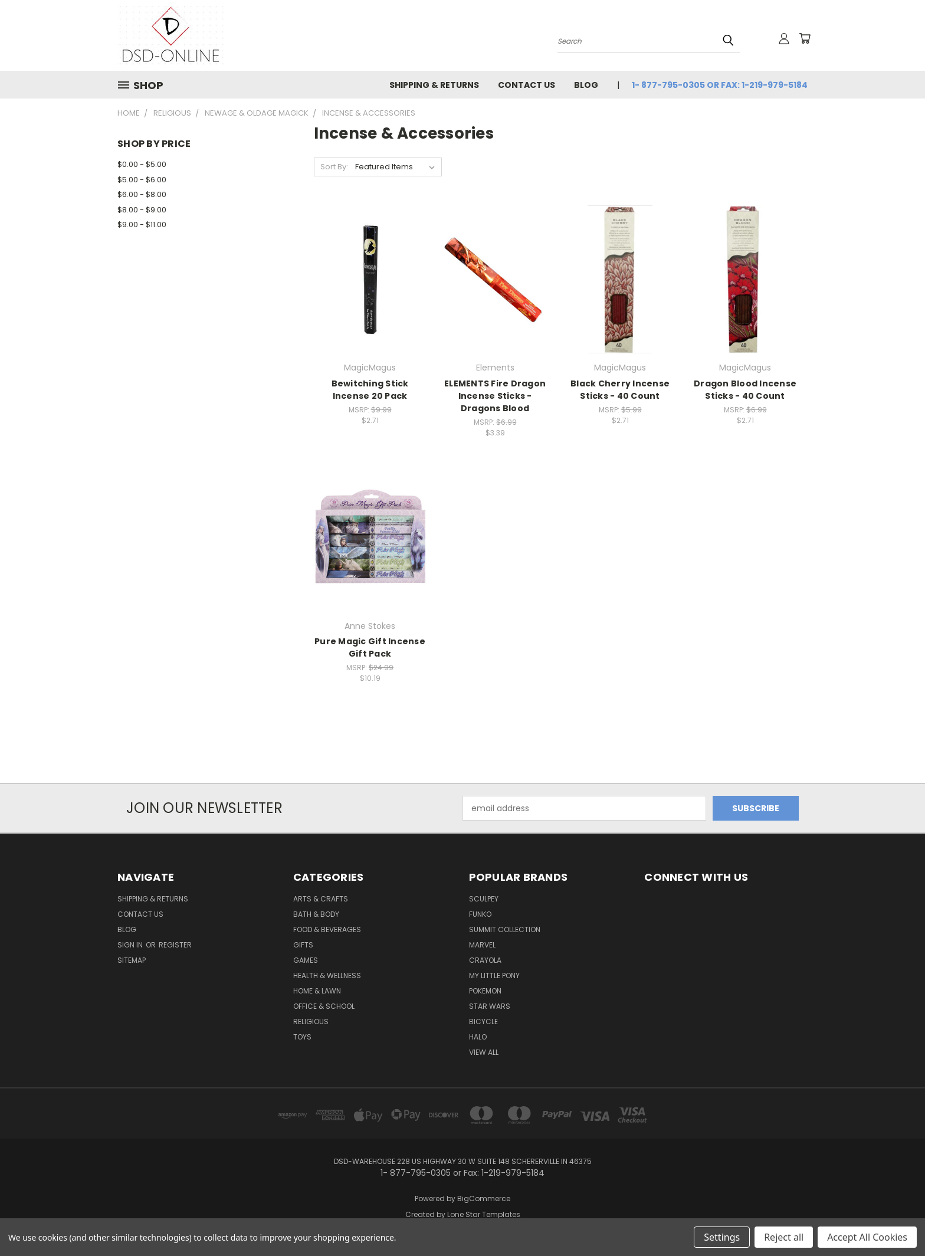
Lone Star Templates (483, 1214)
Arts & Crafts (320, 899)
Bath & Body (316, 914)
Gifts (303, 945)
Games (305, 960)
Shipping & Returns (434, 85)
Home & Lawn (317, 991)
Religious (311, 1021)
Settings (722, 1237)
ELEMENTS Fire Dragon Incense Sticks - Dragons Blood (495, 396)
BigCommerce (483, 1198)
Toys (302, 1037)
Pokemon (485, 991)
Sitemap (131, 960)
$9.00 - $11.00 (141, 224)
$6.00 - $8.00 (141, 194)
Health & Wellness (327, 975)
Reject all (783, 1237)
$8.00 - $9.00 (141, 209)
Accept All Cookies (867, 1237)
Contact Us (526, 85)
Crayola (485, 960)
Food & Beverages (327, 929)
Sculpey (483, 899)
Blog (586, 85)
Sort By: (334, 166)
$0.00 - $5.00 (141, 164)
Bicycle (483, 1021)
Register (175, 945)
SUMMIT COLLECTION (504, 929)
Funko (480, 914)
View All (483, 1052)
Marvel (482, 945)
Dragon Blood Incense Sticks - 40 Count (745, 390)
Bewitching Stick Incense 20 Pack (370, 390)
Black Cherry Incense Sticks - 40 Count (620, 390)
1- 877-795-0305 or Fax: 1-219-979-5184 (720, 85)
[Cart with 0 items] (805, 38)
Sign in (131, 945)
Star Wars (489, 1006)
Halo (478, 1037)
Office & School (324, 1006)
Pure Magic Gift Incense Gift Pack (369, 647)
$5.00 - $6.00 (141, 179)
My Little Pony (494, 975)
